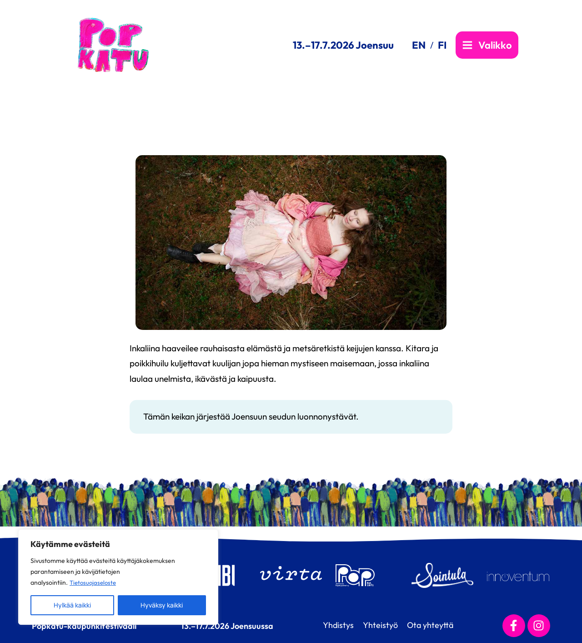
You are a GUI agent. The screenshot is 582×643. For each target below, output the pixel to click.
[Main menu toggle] (487, 45)
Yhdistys (331, 625)
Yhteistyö (378, 625)
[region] (118, 577)
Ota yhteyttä (432, 625)
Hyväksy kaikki (161, 605)
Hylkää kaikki (72, 605)
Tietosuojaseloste (94, 582)
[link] (422, 45)
